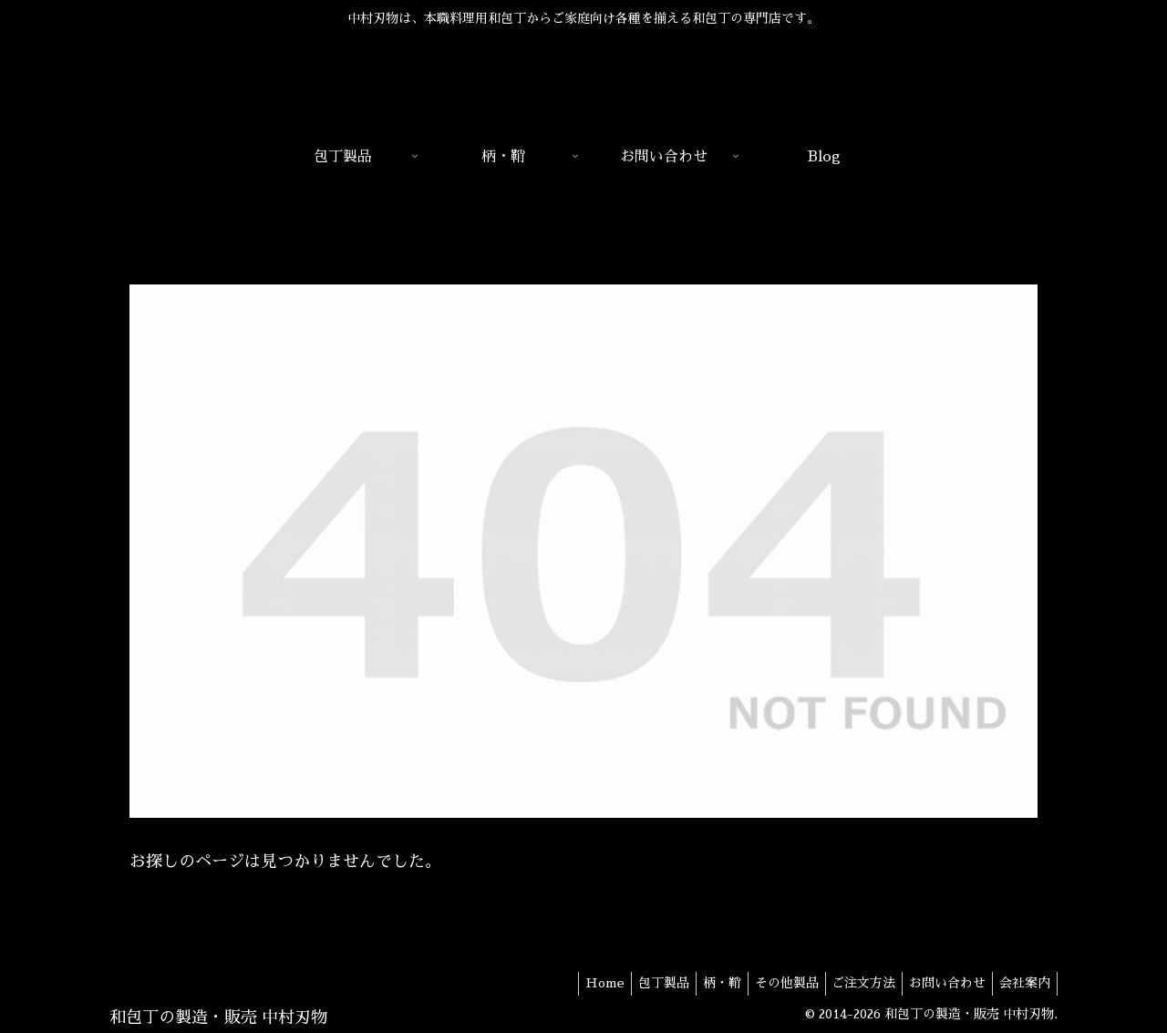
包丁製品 (632, 982)
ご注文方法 (850, 982)
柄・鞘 (696, 982)
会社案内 (1022, 982)
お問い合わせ (939, 982)
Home (568, 982)
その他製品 (767, 982)
